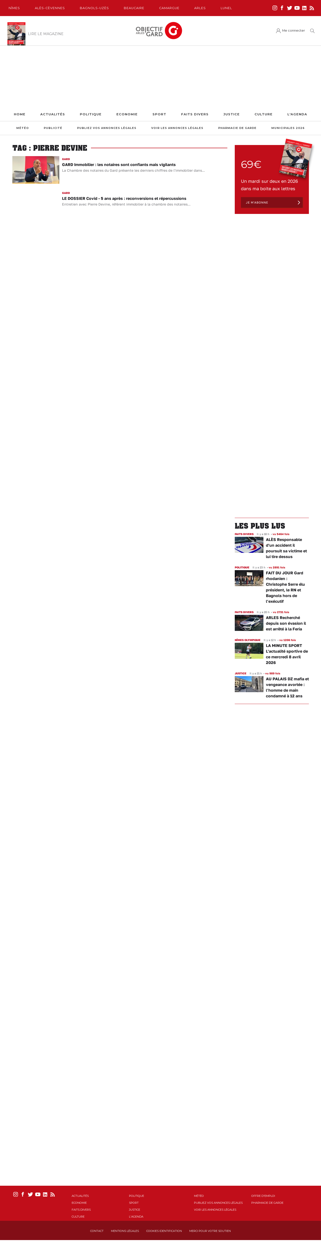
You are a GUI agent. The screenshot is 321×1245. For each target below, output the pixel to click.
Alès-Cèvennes (50, 8)
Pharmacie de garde (237, 128)
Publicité (53, 128)
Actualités (52, 114)
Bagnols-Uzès (94, 8)
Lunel (226, 8)
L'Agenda (297, 114)
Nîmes (14, 8)
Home (19, 114)
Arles (200, 8)
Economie (127, 114)
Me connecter (293, 30)
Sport (159, 114)
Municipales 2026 (288, 128)
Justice (231, 114)
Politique (91, 114)
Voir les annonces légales (177, 128)
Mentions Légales (125, 1231)
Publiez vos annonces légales (106, 128)
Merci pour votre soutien (210, 1231)
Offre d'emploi (263, 1196)
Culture (264, 114)
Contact (97, 1231)
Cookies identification (164, 1231)
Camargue (169, 8)
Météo (22, 128)
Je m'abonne (257, 202)
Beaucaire (134, 8)
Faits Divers (195, 114)
